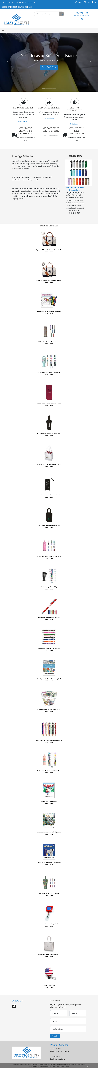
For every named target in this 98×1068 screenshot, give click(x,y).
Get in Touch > (23, 121)
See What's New (49, 67)
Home (4, 2)
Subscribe (55, 1036)
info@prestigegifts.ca (81, 15)
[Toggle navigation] (3, 30)
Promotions (21, 2)
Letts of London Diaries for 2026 (17, 7)
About (11, 2)
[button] (7, 62)
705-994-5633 (82, 13)
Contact (32, 2)
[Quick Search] (47, 14)
